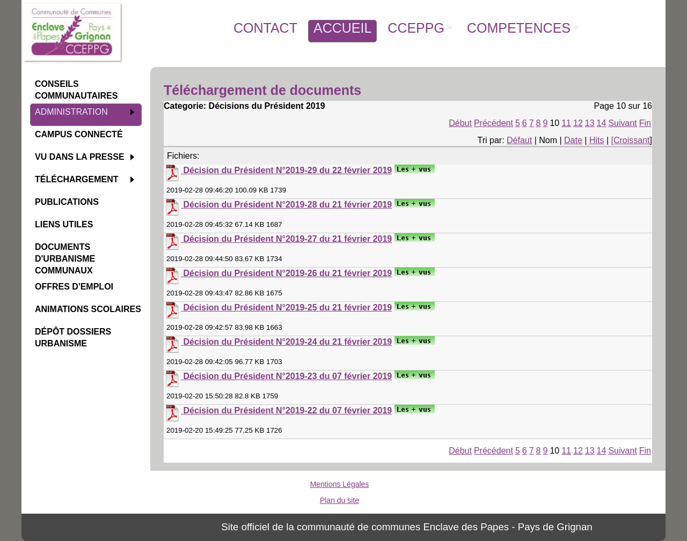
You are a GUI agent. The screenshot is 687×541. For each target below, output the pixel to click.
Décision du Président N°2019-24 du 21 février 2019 (287, 341)
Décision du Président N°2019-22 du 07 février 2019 (287, 410)
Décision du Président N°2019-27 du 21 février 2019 (287, 238)
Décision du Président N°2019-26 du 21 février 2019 (287, 273)
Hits (596, 140)
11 (566, 123)
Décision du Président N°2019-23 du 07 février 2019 (287, 376)
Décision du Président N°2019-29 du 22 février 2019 (287, 170)
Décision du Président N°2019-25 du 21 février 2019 (287, 307)
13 (590, 123)
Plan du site (339, 500)
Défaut (519, 140)
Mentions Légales (339, 484)
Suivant (622, 123)
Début (460, 123)
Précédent (493, 123)
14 (601, 123)
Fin (645, 123)
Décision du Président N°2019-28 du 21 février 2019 (287, 204)
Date (573, 140)
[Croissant (630, 140)
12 (578, 123)
